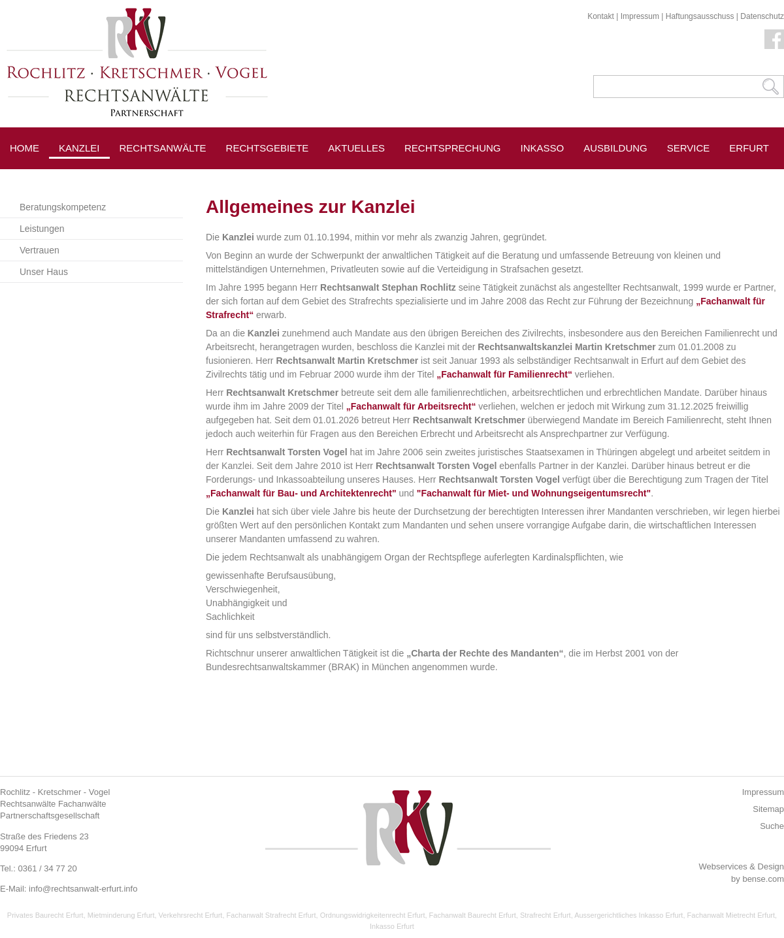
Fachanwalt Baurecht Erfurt (472, 915)
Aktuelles (356, 148)
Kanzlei (79, 148)
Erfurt (749, 148)
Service (688, 148)
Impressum (640, 16)
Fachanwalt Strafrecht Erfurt (271, 915)
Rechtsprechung (452, 148)
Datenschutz (762, 16)
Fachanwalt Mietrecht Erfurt (731, 915)
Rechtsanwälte (163, 148)
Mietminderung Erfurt (121, 915)
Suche (772, 826)
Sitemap (768, 809)
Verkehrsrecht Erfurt (191, 915)
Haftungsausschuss (700, 16)
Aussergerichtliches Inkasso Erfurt (628, 915)
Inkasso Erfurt (392, 926)
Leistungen (42, 228)
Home (24, 148)
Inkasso (542, 148)
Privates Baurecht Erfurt (45, 915)
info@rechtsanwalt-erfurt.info (83, 889)
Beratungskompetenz (63, 207)
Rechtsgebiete (267, 148)
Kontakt (600, 16)
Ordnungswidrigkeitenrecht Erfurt (372, 915)
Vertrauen (39, 250)
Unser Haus (44, 272)
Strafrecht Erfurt (545, 915)
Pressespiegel (160, 177)
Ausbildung (615, 148)
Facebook (774, 39)
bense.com (763, 879)
